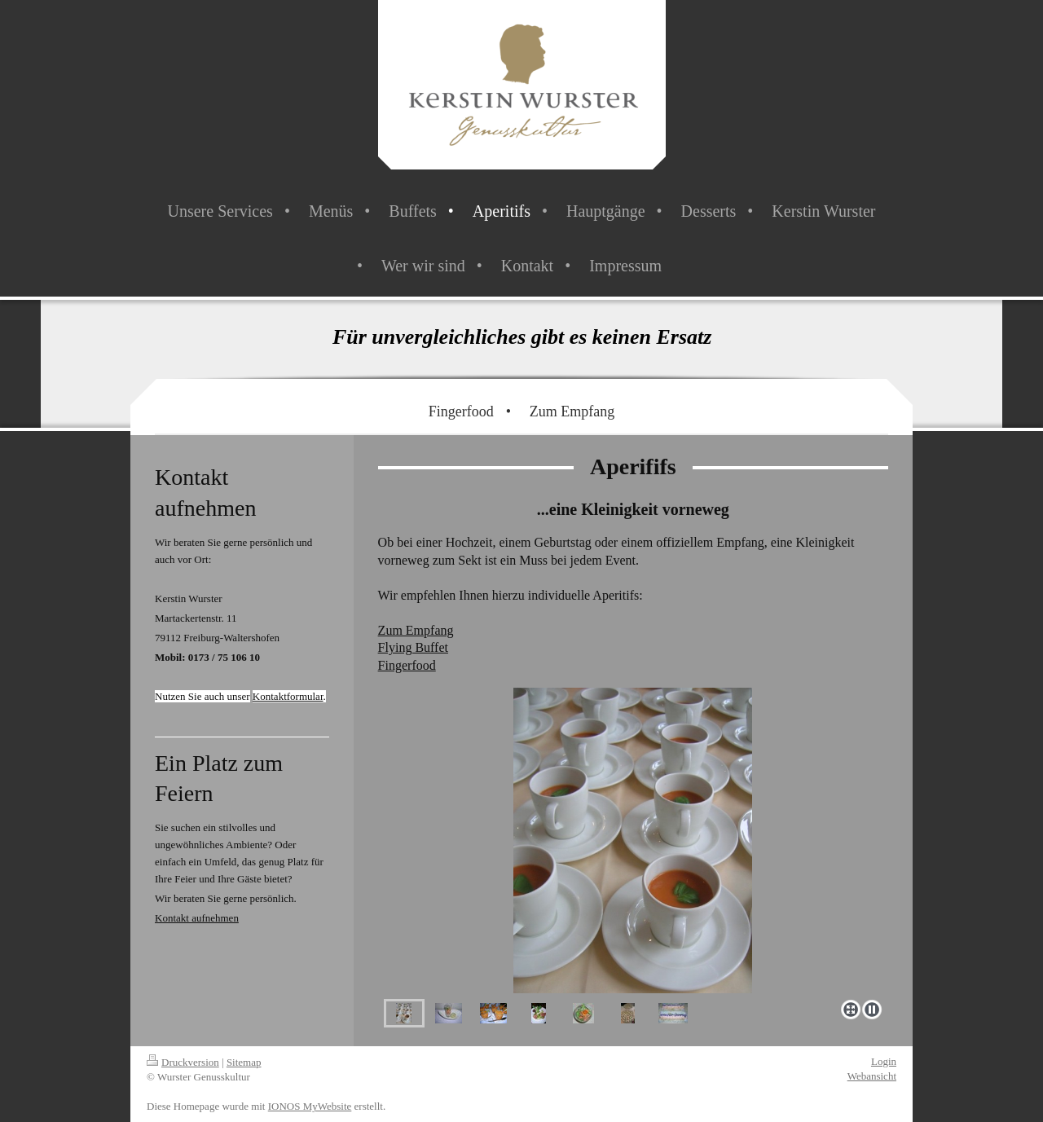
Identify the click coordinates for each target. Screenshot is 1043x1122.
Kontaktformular (288, 696)
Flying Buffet (413, 647)
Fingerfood (407, 665)
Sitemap (244, 1062)
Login (883, 1061)
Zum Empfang (416, 630)
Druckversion (183, 1062)
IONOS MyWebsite (310, 1106)
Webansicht (871, 1076)
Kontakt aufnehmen (197, 918)
